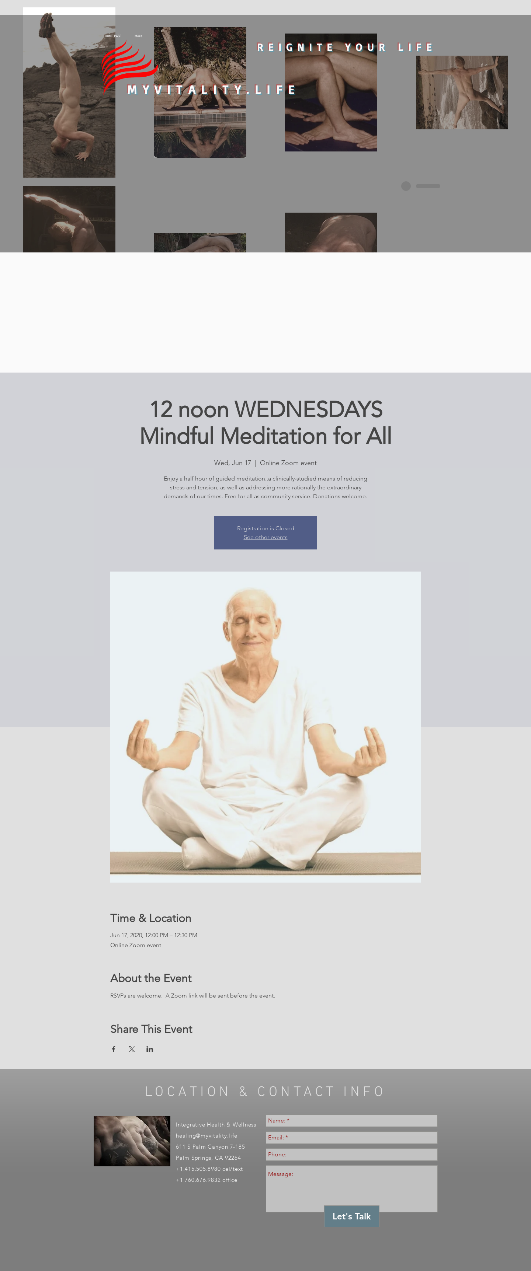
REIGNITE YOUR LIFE (347, 47)
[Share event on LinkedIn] (149, 1049)
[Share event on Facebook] (113, 1049)
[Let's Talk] (351, 1216)
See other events (266, 537)
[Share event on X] (131, 1049)
